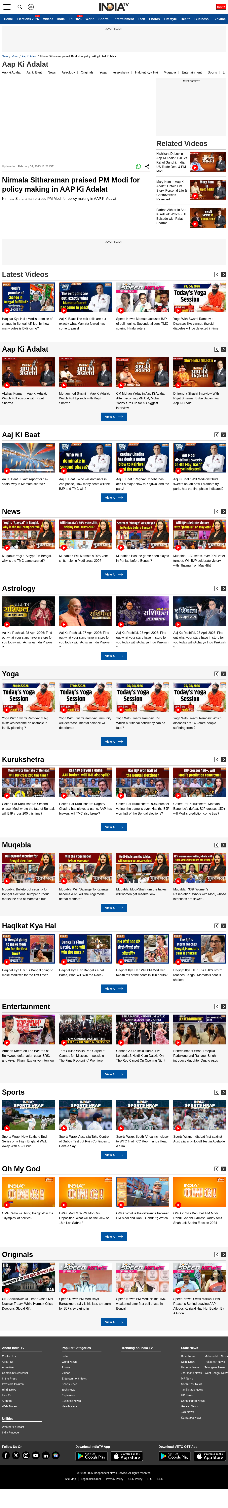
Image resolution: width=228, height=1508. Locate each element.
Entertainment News (74, 1378)
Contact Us (9, 1356)
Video (15, 56)
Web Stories (9, 1406)
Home (8, 19)
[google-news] (56, 1455)
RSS (160, 1479)
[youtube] (36, 1455)
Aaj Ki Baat (21, 435)
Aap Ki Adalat (29, 56)
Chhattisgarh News (193, 1400)
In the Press (9, 1378)
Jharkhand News (191, 1373)
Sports (103, 19)
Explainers (68, 1395)
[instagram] (26, 1455)
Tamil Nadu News (192, 1389)
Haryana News (190, 1367)
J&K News (187, 1412)
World (90, 19)
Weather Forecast (13, 1427)
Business (201, 19)
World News (69, 1361)
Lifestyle (170, 19)
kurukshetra (121, 72)
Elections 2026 (28, 19)
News (5, 56)
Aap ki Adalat (11, 72)
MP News (187, 1378)
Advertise (8, 1367)
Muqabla (170, 72)
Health (185, 19)
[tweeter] (16, 1455)
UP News (187, 1395)
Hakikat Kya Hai (146, 72)
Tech (141, 19)
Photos (154, 19)
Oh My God (21, 1169)
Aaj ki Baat (34, 72)
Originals (87, 72)
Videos (48, 19)
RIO (149, 1479)
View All (114, 417)
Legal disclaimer (91, 1479)
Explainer (219, 19)
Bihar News (188, 1356)
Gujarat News (189, 1406)
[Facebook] (6, 1455)
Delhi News (188, 1361)
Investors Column (13, 1384)
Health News (69, 1406)
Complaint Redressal (15, 1373)
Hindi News (9, 1389)
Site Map (70, 1479)
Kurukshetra (23, 759)
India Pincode (10, 1432)
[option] (28, 306)
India (61, 19)
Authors (7, 1400)
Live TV (6, 1395)
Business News (71, 1400)
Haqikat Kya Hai (29, 926)
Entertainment (123, 19)
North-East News (191, 1384)
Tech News (68, 1389)
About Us (8, 1361)
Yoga (103, 72)
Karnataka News (191, 1417)
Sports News (69, 1384)
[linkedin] (46, 1455)
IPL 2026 (75, 19)
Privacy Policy (114, 1479)
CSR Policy (135, 1479)
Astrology (68, 72)
